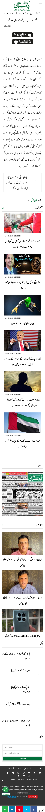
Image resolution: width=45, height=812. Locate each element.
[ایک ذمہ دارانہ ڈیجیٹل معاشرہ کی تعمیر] (37, 708)
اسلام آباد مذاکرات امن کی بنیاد (20, 687)
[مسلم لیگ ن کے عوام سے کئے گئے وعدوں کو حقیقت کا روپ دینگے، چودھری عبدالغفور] (33, 809)
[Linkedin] (16, 772)
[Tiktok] (6, 772)
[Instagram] (22, 772)
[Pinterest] (11, 772)
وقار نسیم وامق (26, 692)
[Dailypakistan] (19, 6)
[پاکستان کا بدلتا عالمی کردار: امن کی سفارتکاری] (37, 657)
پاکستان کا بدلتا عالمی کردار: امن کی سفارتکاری (16, 653)
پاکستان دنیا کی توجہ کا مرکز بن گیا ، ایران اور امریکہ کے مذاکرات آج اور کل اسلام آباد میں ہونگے (17, 183)
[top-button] (3, 780)
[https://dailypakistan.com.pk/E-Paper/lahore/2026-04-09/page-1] (22, 494)
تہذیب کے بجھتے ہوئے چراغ (20, 670)
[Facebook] (38, 772)
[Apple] (17, 775)
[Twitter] (33, 772)
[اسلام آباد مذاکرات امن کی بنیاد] (37, 691)
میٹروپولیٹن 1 (34, 200)
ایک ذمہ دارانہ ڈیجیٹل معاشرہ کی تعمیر (18, 704)
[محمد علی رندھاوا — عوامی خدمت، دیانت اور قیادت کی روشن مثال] (37, 724)
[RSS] (27, 775)
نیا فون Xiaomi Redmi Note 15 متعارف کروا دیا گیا (22, 636)
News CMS (21, 797)
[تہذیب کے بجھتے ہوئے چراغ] (37, 674)
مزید (3, 207)
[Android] (22, 775)
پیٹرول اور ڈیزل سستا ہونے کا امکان (22, 323)
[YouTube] (27, 772)
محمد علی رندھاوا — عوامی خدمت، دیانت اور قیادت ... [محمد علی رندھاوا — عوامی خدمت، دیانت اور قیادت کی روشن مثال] (16, 723)
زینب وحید (27, 658)
